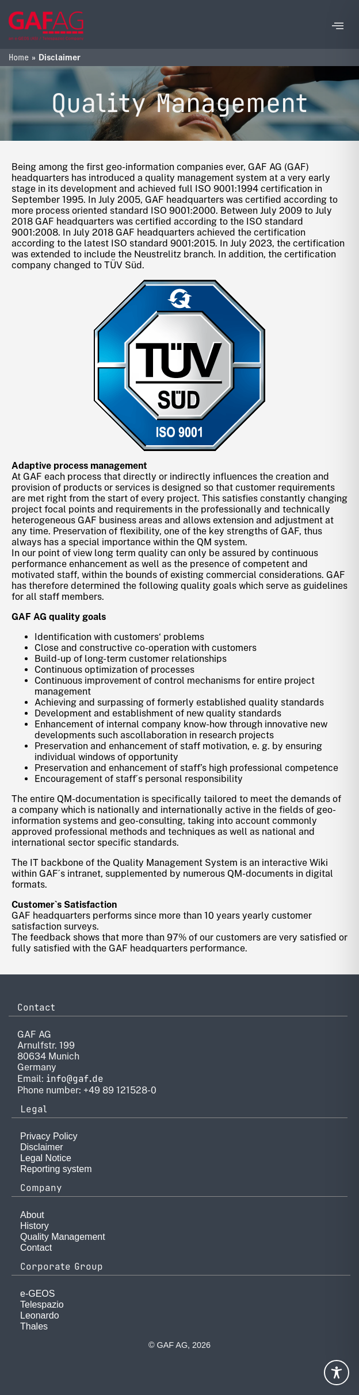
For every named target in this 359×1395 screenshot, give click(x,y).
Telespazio (42, 1304)
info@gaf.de (75, 1079)
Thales (34, 1326)
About (32, 1215)
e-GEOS (37, 1293)
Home (19, 57)
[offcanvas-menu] (337, 26)
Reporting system (56, 1169)
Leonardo (39, 1315)
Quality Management (62, 1237)
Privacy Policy (49, 1136)
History (34, 1226)
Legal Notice (45, 1158)
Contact (36, 1248)
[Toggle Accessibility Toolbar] (336, 1372)
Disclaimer (41, 1147)
